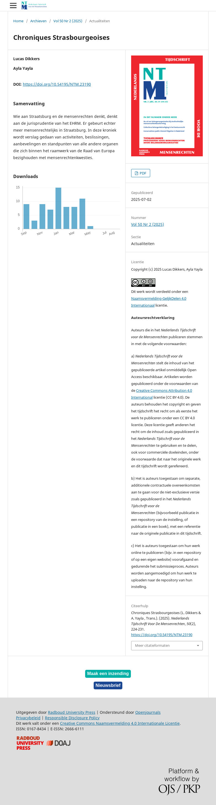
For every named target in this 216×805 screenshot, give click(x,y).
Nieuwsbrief (108, 685)
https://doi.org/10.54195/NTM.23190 (57, 84)
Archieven (38, 20)
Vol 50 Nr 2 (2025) (67, 20)
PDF (142, 173)
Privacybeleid (28, 717)
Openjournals (148, 712)
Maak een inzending (108, 673)
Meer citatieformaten (152, 645)
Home (18, 20)
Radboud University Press (71, 712)
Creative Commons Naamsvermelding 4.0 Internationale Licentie (120, 723)
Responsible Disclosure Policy (72, 717)
